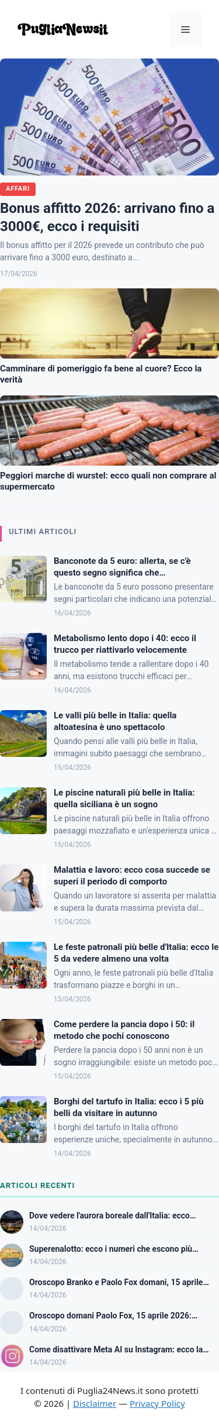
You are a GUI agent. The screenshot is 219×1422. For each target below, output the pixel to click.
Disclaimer (94, 1403)
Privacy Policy (157, 1403)
